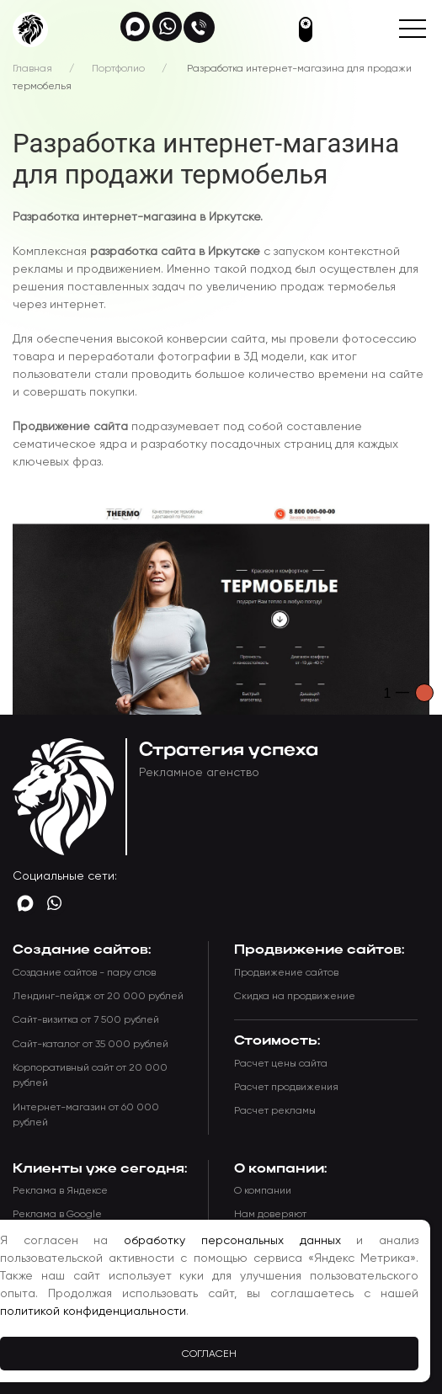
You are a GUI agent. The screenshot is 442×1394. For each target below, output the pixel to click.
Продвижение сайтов (286, 972)
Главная (32, 68)
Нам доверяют (270, 1214)
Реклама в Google (57, 1214)
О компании (262, 1190)
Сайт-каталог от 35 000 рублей (90, 1044)
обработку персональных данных (232, 1240)
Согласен (209, 1353)
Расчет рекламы (275, 1110)
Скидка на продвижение (294, 996)
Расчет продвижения (286, 1087)
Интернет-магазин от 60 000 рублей (86, 1114)
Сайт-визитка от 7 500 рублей (86, 1019)
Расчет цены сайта (281, 1063)
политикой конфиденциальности (93, 1310)
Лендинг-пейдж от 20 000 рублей (98, 996)
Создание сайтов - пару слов (84, 972)
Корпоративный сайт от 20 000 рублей (90, 1074)
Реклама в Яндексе (60, 1190)
